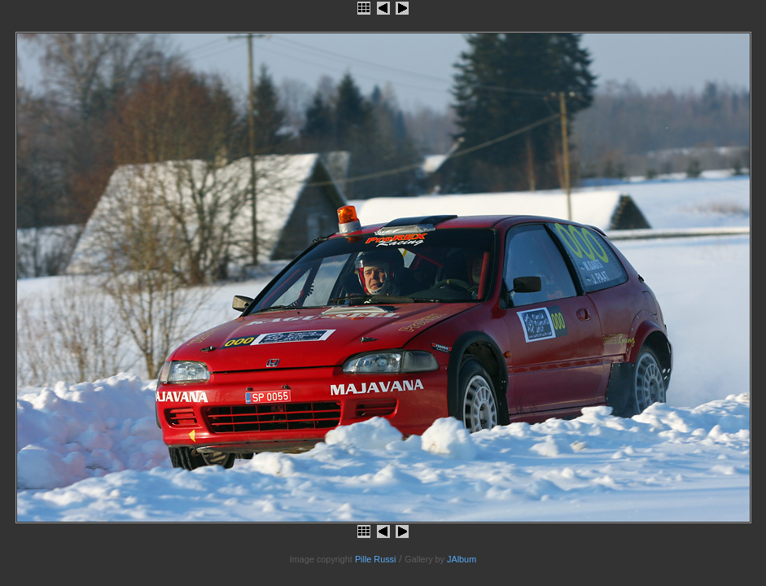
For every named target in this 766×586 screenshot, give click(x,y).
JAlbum (461, 559)
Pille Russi (375, 559)
